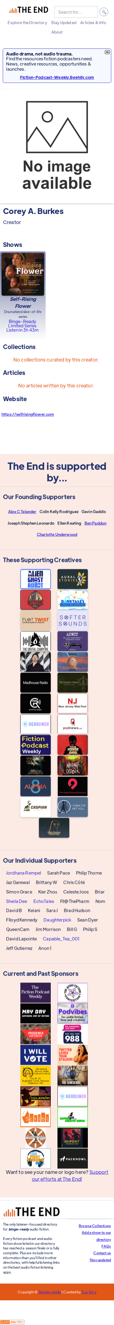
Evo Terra (89, 1292)
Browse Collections (95, 1225)
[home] (28, 12)
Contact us (102, 1253)
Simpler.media (50, 1292)
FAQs (106, 1246)
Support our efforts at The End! (70, 1180)
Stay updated (100, 1260)
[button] (27, 22)
